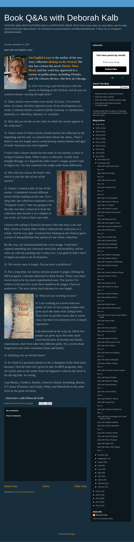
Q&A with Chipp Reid (105, 402)
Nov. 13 (100, 335)
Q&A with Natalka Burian (107, 258)
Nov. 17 (100, 290)
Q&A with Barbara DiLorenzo (108, 212)
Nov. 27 (100, 191)
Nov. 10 (100, 356)
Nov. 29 (100, 177)
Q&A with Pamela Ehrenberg (108, 308)
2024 (98, 131)
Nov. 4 (99, 413)
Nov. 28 (100, 184)
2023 (98, 135)
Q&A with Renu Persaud (107, 440)
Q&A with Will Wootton (106, 230)
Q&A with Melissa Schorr (107, 297)
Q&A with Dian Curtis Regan (108, 447)
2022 (98, 139)
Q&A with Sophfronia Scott (108, 166)
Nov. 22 (100, 216)
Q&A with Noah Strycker (107, 328)
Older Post (81, 486)
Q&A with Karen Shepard (107, 436)
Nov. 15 (100, 311)
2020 (98, 146)
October (101, 455)
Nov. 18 (100, 279)
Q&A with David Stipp (106, 173)
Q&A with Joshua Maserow (108, 426)
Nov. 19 (100, 269)
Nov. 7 (99, 388)
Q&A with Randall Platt (106, 331)
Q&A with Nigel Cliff (105, 443)
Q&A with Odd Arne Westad (108, 353)
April (100, 476)
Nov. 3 (99, 429)
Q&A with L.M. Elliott (105, 205)
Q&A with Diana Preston (107, 377)
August (101, 462)
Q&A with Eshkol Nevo (106, 304)
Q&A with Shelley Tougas (107, 363)
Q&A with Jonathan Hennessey (109, 262)
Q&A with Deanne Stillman (108, 202)
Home (46, 486)
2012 (98, 506)
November (102, 163)
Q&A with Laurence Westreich (109, 226)
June (100, 469)
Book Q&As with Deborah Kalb (61, 17)
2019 (98, 149)
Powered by (111, 78)
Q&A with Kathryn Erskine (107, 265)
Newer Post (10, 486)
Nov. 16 (100, 301)
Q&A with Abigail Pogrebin (107, 422)
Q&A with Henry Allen (106, 321)
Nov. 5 (99, 406)
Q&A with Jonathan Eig (106, 237)
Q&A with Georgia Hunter (107, 433)
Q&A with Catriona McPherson (109, 409)
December (102, 159)
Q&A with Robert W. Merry (108, 287)
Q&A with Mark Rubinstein (107, 360)
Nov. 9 (99, 367)
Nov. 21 (100, 233)
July (100, 466)
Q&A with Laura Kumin (106, 180)
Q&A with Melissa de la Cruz (108, 342)
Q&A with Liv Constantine (107, 198)
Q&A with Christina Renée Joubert (111, 370)
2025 (98, 128)
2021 (98, 142)
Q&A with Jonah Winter (106, 392)
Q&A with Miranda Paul (106, 219)
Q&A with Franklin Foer (106, 187)
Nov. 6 (99, 395)
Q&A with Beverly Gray (106, 283)
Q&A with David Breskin (106, 385)
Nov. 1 (99, 450)
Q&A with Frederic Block (107, 240)
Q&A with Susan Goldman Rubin (110, 272)
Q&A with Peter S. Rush (107, 276)
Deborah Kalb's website (104, 97)
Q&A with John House (106, 346)
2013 (98, 502)
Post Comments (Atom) (24, 492)
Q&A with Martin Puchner (107, 338)
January (101, 487)
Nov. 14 (100, 324)
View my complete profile (103, 519)
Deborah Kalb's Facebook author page (110, 100)
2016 (98, 491)
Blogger (72, 534)
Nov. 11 (100, 349)
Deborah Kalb (101, 515)
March (100, 480)
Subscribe (111, 69)
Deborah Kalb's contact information (109, 94)
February (102, 483)
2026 (98, 124)
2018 (98, 153)
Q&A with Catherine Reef (107, 248)
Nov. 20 (100, 251)
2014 (98, 498)
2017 (98, 156)
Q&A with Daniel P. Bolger (107, 381)
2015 (98, 495)
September (102, 459)
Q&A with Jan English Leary (108, 223)
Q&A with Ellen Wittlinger (107, 244)
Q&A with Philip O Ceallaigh (108, 255)
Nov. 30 (100, 170)
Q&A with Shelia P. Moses (107, 399)
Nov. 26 (100, 194)
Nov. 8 (99, 374)
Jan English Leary (40, 57)
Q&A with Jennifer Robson (108, 294)
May (100, 473)
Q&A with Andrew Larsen (107, 209)
